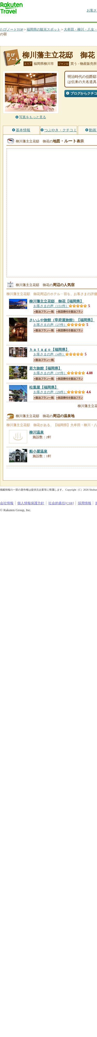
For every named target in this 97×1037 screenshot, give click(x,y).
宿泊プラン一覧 (44, 311)
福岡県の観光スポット (43, 29)
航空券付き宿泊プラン (69, 311)
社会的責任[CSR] (61, 503)
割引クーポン (81, 19)
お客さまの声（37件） (50, 373)
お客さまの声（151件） (51, 306)
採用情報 (84, 503)
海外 (39, 19)
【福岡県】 (56, 301)
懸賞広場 (60, 19)
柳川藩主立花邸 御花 (58, 55)
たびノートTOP (11, 29)
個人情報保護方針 (30, 503)
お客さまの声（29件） (50, 392)
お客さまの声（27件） (50, 325)
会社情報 (6, 503)
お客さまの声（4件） (49, 354)
